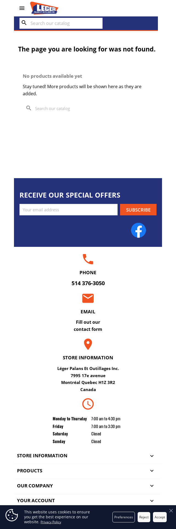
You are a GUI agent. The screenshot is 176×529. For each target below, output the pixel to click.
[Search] (61, 23)
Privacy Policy (51, 522)
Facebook (138, 230)
